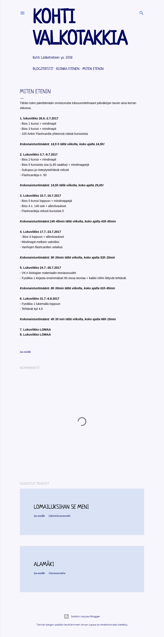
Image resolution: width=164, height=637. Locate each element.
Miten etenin (93, 69)
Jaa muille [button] (25, 351)
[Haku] (141, 12)
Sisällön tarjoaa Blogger (82, 616)
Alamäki (44, 565)
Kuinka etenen (67, 69)
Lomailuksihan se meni (61, 507)
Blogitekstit (43, 69)
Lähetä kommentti (59, 515)
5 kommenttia (57, 573)
